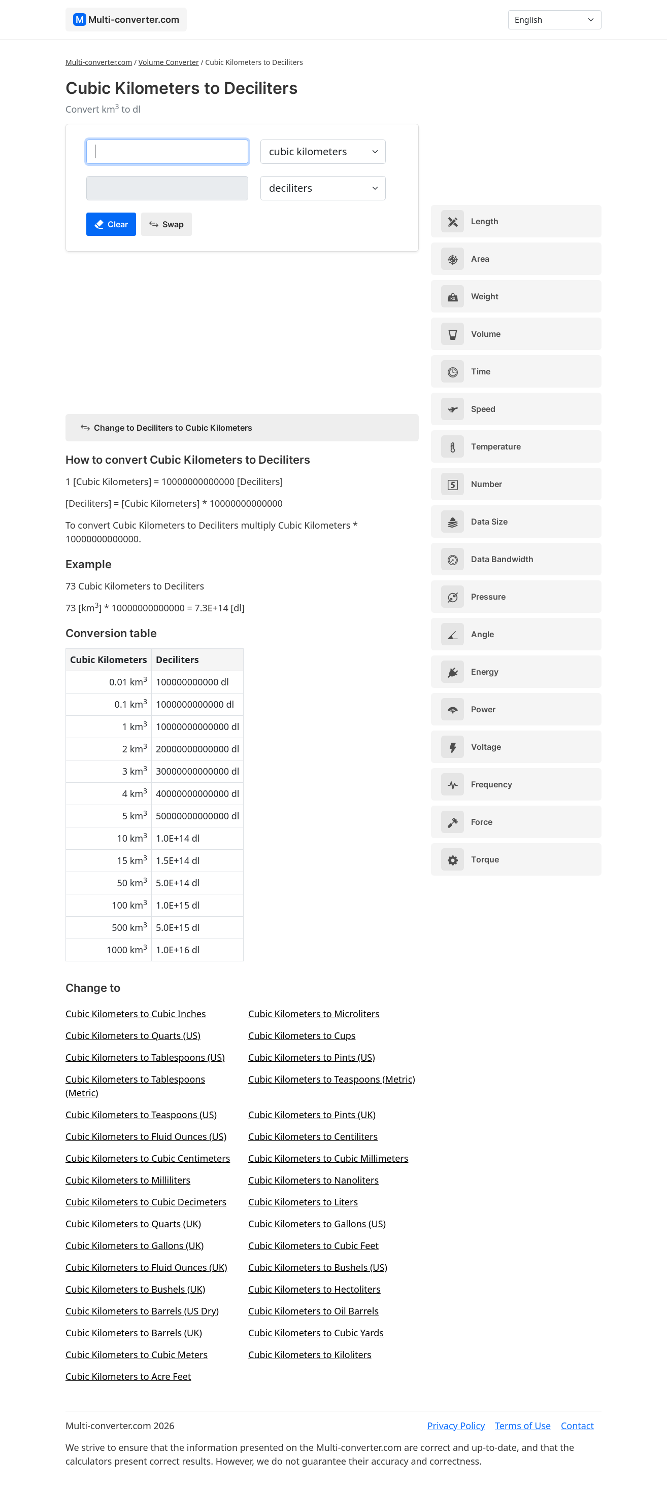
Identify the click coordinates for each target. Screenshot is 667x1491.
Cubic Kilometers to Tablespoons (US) (145, 1057)
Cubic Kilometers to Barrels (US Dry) (142, 1311)
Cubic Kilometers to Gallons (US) (317, 1224)
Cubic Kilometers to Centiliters (313, 1136)
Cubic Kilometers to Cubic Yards (316, 1333)
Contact (577, 1425)
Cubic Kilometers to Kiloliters (310, 1354)
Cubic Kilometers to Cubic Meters (136, 1354)
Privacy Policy (456, 1425)
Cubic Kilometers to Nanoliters (313, 1180)
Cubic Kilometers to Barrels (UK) (133, 1333)
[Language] (555, 19)
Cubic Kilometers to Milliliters (127, 1180)
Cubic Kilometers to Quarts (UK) (133, 1224)
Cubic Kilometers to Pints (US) (311, 1057)
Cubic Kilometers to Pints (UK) (312, 1114)
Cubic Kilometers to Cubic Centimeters (147, 1158)
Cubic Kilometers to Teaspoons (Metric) (331, 1079)
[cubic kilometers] (167, 152)
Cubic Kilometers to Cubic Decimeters (145, 1202)
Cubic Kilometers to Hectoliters (314, 1289)
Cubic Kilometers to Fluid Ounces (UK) (146, 1267)
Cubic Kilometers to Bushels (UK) (135, 1289)
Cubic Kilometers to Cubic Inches (135, 1014)
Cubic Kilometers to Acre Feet (128, 1376)
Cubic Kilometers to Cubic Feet (313, 1245)
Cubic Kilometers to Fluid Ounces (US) (145, 1136)
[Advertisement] (242, 331)
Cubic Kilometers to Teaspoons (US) (141, 1114)
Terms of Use (523, 1425)
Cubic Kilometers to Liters (303, 1202)
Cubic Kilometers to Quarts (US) (133, 1035)
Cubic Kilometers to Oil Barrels (313, 1311)
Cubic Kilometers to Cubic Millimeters (328, 1158)
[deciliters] (167, 188)
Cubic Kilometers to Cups (301, 1035)
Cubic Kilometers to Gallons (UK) (134, 1245)
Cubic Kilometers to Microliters (314, 1014)
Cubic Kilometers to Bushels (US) (317, 1267)
